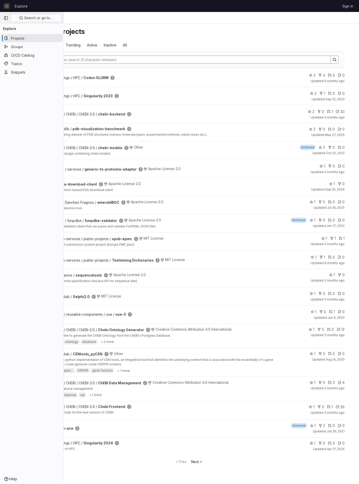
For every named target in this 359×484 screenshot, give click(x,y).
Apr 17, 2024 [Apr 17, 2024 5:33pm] (344, 449)
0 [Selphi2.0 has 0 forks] (330, 293)
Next (219, 462)
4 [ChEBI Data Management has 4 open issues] (349, 382)
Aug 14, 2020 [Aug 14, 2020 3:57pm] (343, 359)
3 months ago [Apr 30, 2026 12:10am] (343, 299)
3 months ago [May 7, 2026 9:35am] (343, 244)
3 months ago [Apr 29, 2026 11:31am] (343, 117)
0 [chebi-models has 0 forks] (340, 147)
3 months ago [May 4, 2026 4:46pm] (343, 335)
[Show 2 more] (144, 342)
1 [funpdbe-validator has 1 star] (321, 220)
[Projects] (32, 38)
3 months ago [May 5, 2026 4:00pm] (343, 280)
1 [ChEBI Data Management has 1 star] (321, 382)
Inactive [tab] (146, 45)
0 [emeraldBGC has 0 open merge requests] (340, 202)
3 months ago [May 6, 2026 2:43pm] (343, 388)
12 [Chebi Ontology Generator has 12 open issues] (349, 329)
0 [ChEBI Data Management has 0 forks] (330, 382)
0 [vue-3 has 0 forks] (331, 312)
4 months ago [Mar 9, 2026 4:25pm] (343, 172)
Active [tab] (128, 45)
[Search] (211, 60)
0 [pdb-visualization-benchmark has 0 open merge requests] (340, 129)
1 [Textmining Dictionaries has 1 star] (322, 257)
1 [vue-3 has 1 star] (322, 312)
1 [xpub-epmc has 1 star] (333, 238)
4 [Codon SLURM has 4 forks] (330, 75)
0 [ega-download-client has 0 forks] (349, 184)
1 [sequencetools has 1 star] (340, 275)
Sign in (347, 6)
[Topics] (32, 64)
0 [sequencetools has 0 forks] (349, 275)
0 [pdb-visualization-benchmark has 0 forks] (330, 129)
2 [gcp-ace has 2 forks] (330, 425)
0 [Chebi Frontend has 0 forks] (329, 407)
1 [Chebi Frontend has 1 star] (320, 407)
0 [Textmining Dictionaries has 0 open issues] (349, 257)
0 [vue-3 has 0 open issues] (349, 312)
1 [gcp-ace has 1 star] (321, 425)
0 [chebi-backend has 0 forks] (329, 111)
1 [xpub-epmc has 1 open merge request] (350, 238)
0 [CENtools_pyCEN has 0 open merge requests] (340, 354)
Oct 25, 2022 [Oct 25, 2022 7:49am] (344, 153)
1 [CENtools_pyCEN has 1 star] (321, 354)
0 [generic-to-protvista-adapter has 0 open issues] (349, 166)
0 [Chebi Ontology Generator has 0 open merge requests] (339, 329)
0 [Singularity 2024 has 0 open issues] (349, 443)
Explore (21, 6)
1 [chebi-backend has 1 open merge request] (338, 111)
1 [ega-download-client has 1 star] (340, 184)
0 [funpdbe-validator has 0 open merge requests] (340, 220)
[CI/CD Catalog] (32, 55)
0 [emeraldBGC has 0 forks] (330, 202)
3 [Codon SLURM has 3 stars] (320, 75)
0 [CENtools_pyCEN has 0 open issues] (349, 354)
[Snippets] (32, 72)
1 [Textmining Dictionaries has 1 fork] (331, 257)
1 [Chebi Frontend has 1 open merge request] (338, 407)
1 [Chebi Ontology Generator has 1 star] (320, 329)
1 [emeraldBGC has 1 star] (321, 202)
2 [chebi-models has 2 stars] (330, 147)
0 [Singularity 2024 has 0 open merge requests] (340, 443)
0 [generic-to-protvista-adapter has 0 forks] (340, 166)
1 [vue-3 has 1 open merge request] (340, 312)
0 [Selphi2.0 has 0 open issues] (349, 293)
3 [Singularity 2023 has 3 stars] (321, 93)
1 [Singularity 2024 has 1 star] (321, 443)
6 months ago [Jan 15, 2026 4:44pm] (343, 263)
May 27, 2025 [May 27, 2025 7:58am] (343, 135)
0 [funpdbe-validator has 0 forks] (330, 220)
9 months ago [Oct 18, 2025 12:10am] (343, 81)
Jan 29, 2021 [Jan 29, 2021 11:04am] (344, 431)
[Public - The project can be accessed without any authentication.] (149, 78)
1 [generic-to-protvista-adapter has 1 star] (331, 166)
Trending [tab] (109, 45)
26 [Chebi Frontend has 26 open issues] (348, 407)
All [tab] (161, 45)
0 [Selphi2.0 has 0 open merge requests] (340, 293)
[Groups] (32, 47)
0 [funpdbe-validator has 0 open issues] (349, 220)
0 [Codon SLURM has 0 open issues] (349, 75)
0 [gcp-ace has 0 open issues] (349, 425)
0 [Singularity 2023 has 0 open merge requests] (340, 93)
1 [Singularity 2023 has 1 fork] (331, 93)
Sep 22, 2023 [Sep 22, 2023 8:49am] (343, 99)
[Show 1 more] (160, 371)
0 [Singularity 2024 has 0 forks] (330, 443)
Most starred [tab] (84, 45)
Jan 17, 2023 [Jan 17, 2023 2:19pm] (344, 226)
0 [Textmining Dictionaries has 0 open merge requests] (340, 257)
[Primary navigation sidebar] (6, 18)
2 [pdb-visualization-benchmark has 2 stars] (320, 129)
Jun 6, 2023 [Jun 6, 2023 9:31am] (344, 317)
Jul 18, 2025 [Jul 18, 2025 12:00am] (344, 207)
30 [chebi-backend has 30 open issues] (348, 111)
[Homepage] (7, 6)
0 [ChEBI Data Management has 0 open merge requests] (340, 382)
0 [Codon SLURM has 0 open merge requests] (340, 75)
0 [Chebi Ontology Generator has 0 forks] (329, 329)
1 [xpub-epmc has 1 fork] (341, 238)
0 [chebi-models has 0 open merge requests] (349, 147)
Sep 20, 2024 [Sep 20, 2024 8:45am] (343, 189)
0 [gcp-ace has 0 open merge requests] (340, 425)
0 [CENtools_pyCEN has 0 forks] (330, 354)
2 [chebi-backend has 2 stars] (319, 111)
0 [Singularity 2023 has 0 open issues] (349, 93)
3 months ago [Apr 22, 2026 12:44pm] (343, 412)
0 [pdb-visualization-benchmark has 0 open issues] (349, 129)
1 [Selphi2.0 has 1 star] (321, 293)
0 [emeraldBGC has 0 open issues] (349, 202)
